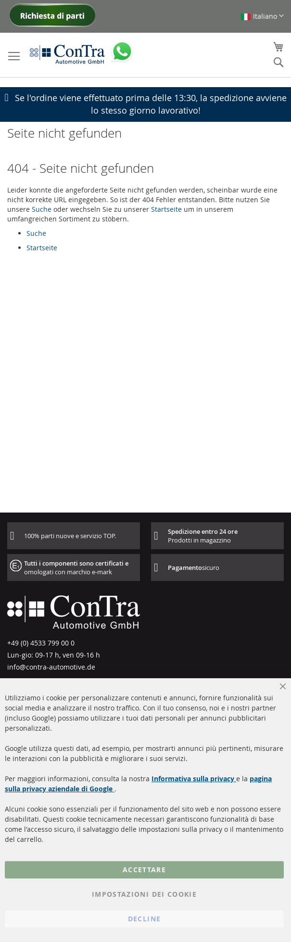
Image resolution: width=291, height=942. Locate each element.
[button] (262, 16)
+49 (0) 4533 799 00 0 (41, 642)
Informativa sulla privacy (194, 778)
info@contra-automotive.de (51, 666)
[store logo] (67, 53)
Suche (41, 209)
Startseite (166, 209)
